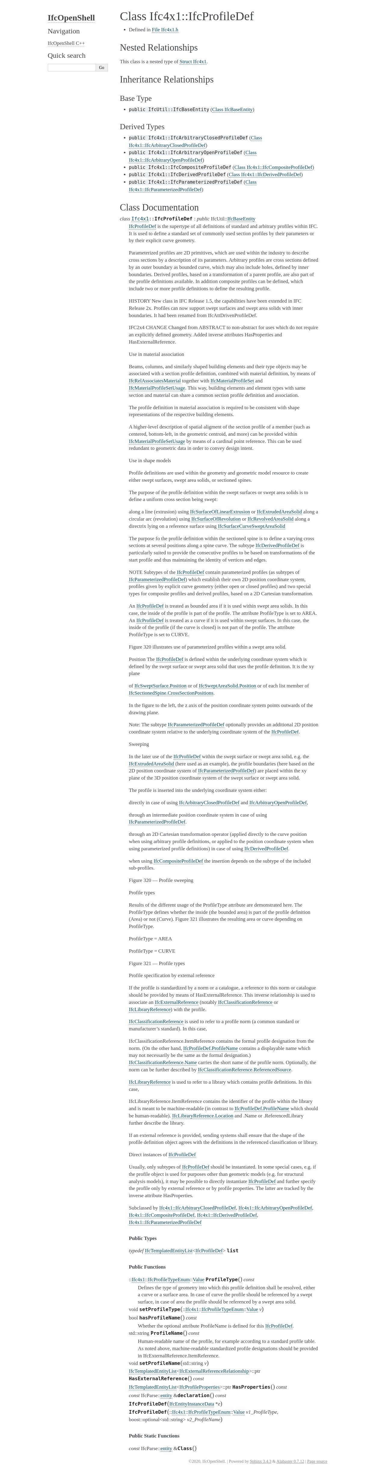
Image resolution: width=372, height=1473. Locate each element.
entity (166, 1395)
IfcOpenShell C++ (66, 43)
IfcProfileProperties (199, 1387)
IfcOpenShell (71, 17)
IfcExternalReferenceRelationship (214, 1371)
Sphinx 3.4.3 (260, 1461)
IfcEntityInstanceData (191, 1404)
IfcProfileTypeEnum (169, 1279)
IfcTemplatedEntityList (168, 1250)
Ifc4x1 (140, 219)
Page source (317, 1461)
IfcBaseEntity (241, 219)
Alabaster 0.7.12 (290, 1461)
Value (198, 1279)
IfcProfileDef (209, 1250)
